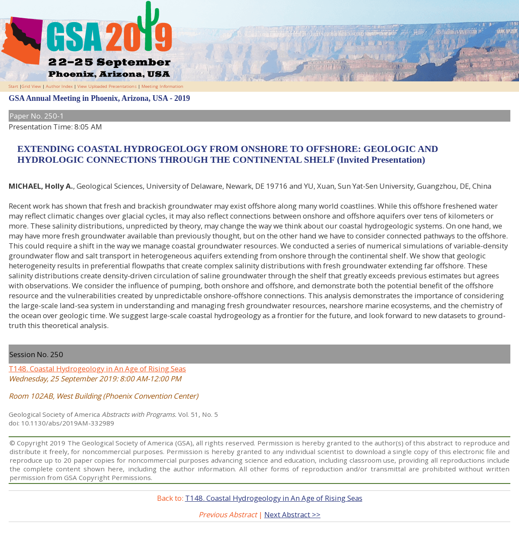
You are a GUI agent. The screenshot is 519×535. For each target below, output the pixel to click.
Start (13, 86)
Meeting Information (162, 86)
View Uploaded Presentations (107, 86)
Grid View (31, 86)
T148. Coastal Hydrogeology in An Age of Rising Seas (97, 369)
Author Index (59, 86)
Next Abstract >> (292, 514)
